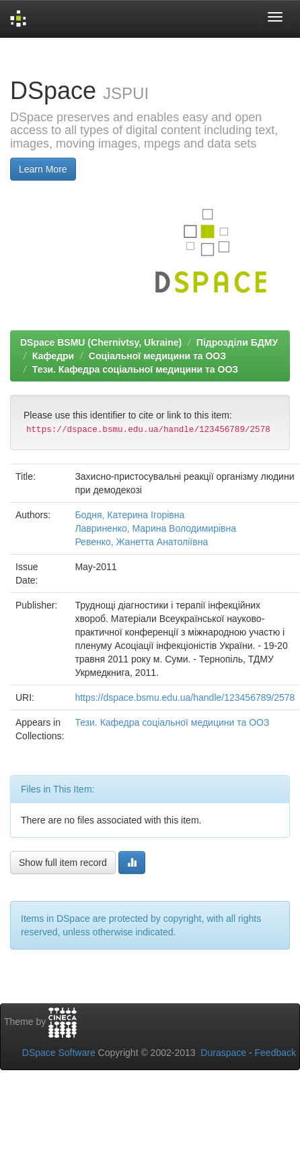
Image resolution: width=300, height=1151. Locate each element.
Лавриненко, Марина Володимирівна (155, 528)
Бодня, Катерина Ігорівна (129, 514)
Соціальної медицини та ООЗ (157, 355)
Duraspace (223, 1052)
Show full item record (63, 862)
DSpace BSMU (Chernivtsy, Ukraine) (101, 342)
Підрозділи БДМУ (237, 342)
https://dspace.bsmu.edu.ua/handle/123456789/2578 (185, 697)
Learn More (43, 169)
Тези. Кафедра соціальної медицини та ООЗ (135, 369)
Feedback (275, 1052)
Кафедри (53, 355)
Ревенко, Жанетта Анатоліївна (141, 541)
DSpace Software (59, 1052)
